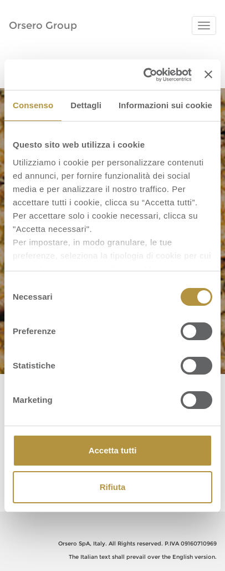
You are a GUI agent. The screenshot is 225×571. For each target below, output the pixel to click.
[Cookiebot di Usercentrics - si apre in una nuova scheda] (145, 75)
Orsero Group (43, 25)
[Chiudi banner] (208, 74)
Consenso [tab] (33, 105)
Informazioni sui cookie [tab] (165, 105)
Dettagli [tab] (85, 105)
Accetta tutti (113, 450)
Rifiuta (113, 487)
